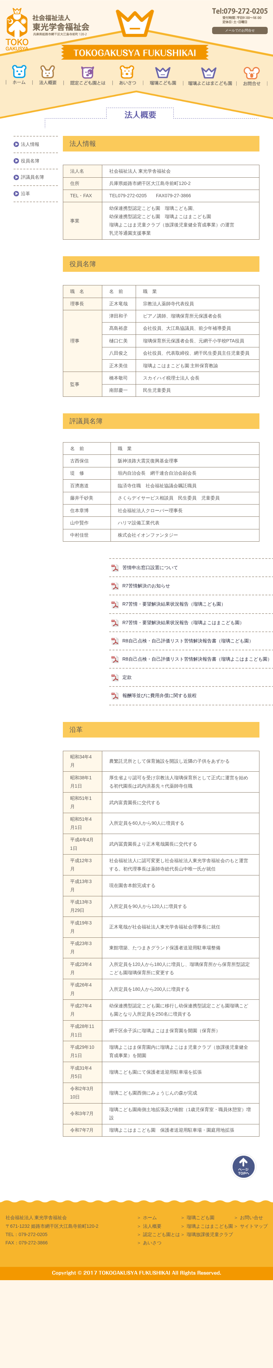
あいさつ (152, 1242)
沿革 (25, 193)
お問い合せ (251, 1217)
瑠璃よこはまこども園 (210, 1226)
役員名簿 (30, 160)
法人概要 (152, 1226)
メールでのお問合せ (240, 30)
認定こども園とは (161, 1234)
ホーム (150, 1217)
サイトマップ (254, 1226)
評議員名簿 (32, 177)
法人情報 (30, 144)
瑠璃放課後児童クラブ (210, 1234)
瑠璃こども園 (200, 1217)
